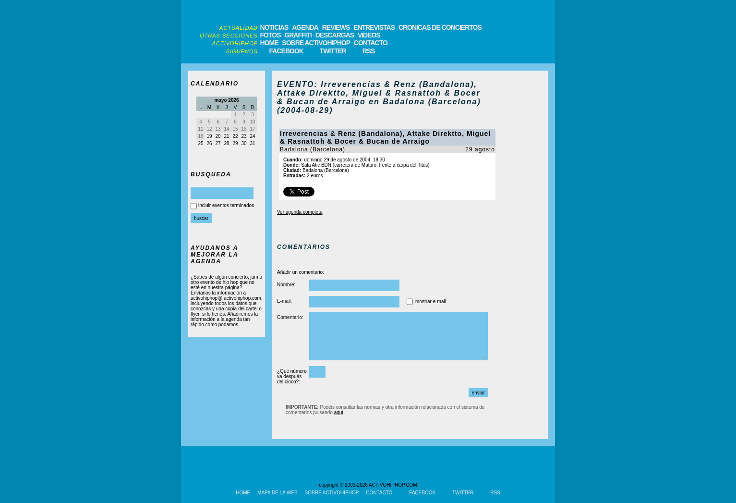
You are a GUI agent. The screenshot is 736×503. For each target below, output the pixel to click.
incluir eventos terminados (226, 205)
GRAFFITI (298, 35)
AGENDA (305, 27)
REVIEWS (336, 27)
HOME (269, 43)
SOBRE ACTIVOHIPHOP (316, 43)
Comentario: (290, 317)
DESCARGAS (334, 35)
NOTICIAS (274, 27)
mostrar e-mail (430, 301)
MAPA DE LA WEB (277, 492)
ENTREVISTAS (374, 27)
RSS (368, 51)
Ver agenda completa (300, 212)
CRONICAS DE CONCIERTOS (440, 27)
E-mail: (284, 301)
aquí (338, 412)
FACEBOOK (286, 51)
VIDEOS (369, 35)
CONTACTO (370, 43)
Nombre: (286, 284)
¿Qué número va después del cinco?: (292, 376)
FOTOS (270, 35)
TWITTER (333, 51)
